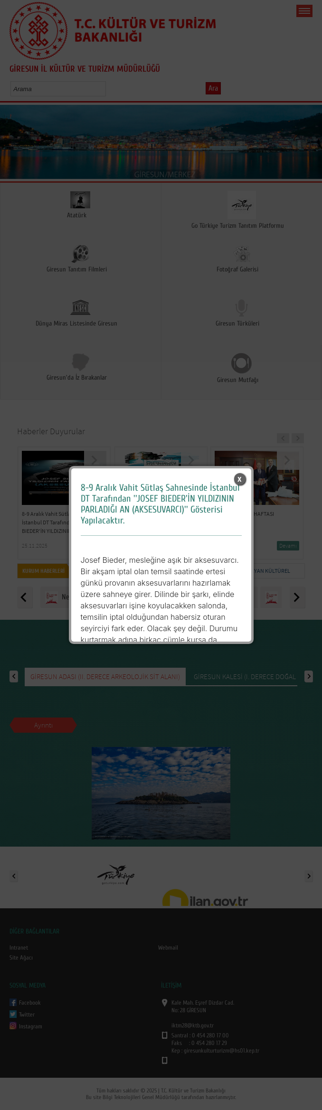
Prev (11, 145)
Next (311, 145)
